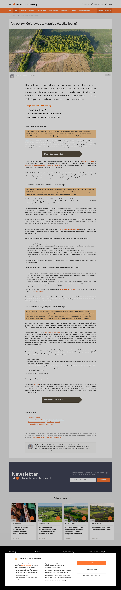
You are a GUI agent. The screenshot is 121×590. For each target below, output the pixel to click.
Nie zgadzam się (92, 569)
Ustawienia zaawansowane (91, 575)
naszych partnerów (26, 565)
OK (92, 563)
